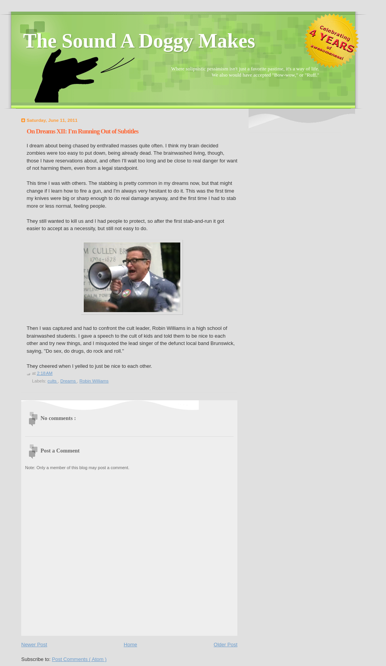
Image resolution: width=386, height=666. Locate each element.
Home (130, 644)
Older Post (225, 644)
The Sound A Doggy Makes (139, 41)
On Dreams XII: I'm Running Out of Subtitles (82, 131)
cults (52, 381)
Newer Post (34, 644)
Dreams (68, 381)
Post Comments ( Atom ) (79, 659)
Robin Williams (94, 381)
